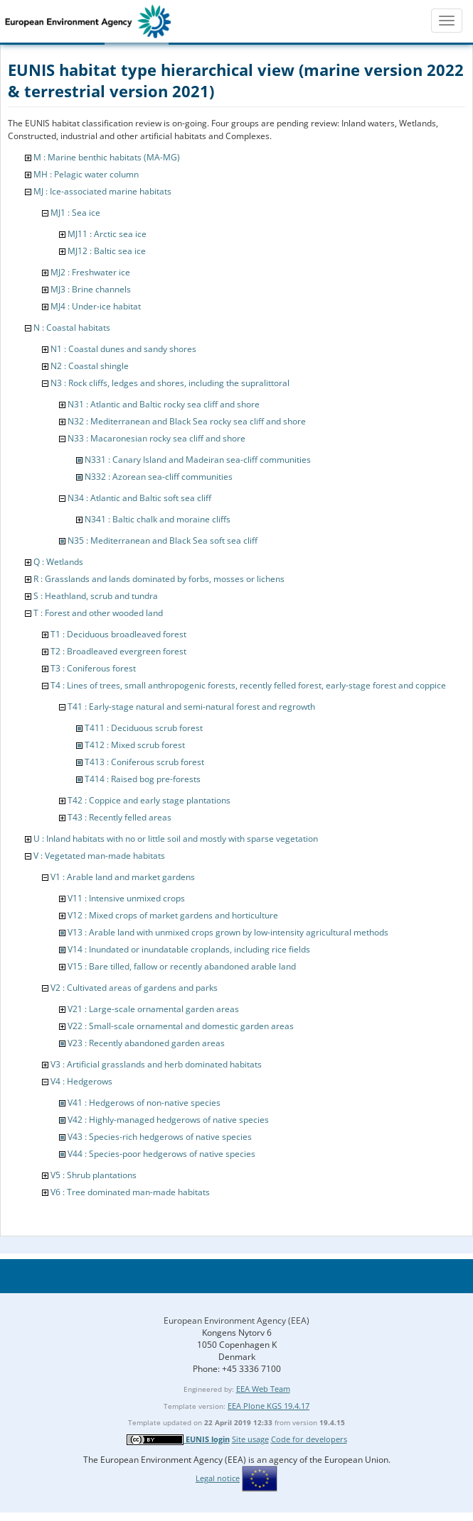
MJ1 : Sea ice (75, 213)
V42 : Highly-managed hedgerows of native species (168, 1120)
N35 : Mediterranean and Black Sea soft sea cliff (162, 540)
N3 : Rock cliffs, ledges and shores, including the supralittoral (170, 383)
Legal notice (218, 1478)
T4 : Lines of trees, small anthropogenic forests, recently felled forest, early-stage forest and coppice (248, 685)
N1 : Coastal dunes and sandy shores (123, 349)
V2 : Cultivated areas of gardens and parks (134, 988)
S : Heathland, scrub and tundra (95, 596)
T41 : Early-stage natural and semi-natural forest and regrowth (191, 707)
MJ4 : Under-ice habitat (96, 306)
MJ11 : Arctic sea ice (107, 234)
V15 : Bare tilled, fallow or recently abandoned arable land (182, 966)
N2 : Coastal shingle (90, 366)
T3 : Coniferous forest (93, 668)
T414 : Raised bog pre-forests (143, 779)
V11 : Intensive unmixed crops (126, 898)
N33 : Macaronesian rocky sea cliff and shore (156, 438)
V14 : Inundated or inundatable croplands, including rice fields (189, 949)
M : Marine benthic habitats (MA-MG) (106, 157)
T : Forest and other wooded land (98, 613)
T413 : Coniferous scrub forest (144, 762)
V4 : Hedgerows (81, 1081)
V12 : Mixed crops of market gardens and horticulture (173, 915)
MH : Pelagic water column (86, 174)
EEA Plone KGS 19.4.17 (268, 1405)
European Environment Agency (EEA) (236, 1320)
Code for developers (309, 1439)
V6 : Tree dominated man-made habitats (130, 1192)
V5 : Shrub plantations (94, 1175)
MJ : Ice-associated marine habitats (102, 191)
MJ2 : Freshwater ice (90, 272)
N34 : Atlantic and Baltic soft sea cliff (139, 498)
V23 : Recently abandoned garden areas (146, 1043)
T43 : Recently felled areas (119, 817)
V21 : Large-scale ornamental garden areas (153, 1009)
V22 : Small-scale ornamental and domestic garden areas (181, 1026)
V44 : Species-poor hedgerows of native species (161, 1154)
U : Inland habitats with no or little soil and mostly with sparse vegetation (175, 839)
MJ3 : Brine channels (91, 289)
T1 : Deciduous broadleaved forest (118, 634)
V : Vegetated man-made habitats (99, 856)
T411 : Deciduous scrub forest (144, 728)
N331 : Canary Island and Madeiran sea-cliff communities (198, 460)
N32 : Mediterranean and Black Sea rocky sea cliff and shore (187, 421)
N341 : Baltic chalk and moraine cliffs (157, 519)
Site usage (250, 1439)
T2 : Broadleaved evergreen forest (118, 651)
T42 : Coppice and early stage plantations (149, 800)
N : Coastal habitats (71, 328)
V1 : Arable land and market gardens (123, 877)
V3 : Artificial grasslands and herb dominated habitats (156, 1064)
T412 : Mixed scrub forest (135, 745)
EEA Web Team (263, 1388)
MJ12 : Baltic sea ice (107, 251)
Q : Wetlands (58, 562)
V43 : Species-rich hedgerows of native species (160, 1137)
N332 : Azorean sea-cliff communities (159, 477)
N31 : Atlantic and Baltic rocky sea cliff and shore (164, 404)
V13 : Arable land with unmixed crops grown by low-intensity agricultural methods (228, 932)
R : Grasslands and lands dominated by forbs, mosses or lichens (159, 579)
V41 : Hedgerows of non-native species (144, 1103)
